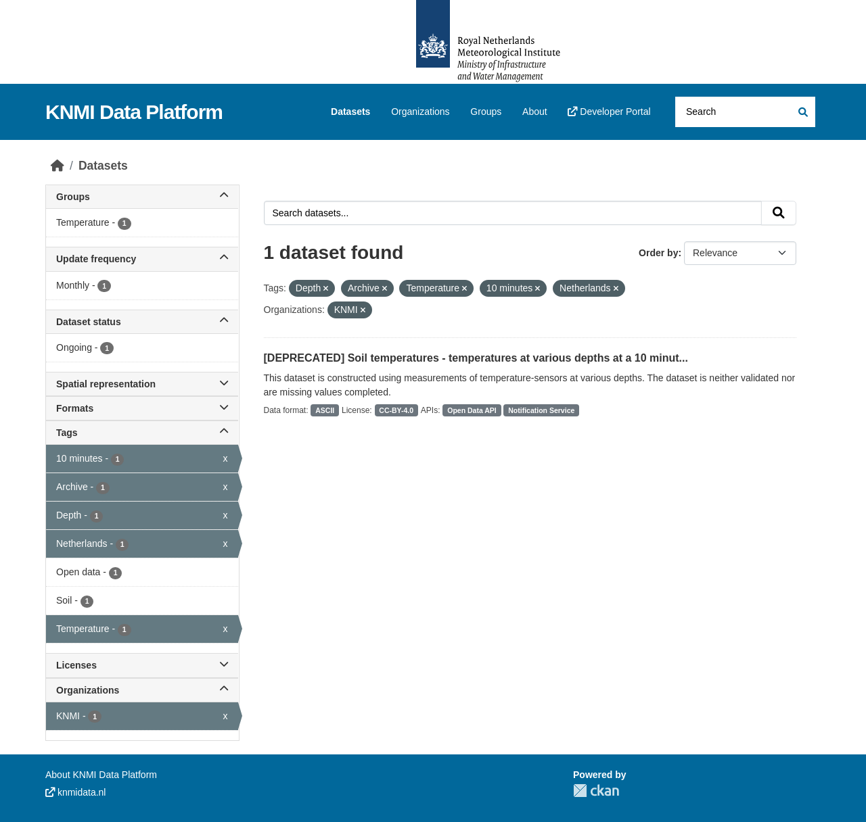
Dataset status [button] (142, 322)
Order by (658, 252)
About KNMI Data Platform (101, 774)
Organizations (420, 111)
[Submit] (802, 112)
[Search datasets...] (745, 112)
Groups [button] (142, 197)
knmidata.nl (75, 792)
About (534, 111)
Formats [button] (142, 408)
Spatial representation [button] (142, 384)
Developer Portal (609, 111)
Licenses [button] (142, 665)
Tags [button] (142, 433)
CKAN (596, 790)
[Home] (57, 165)
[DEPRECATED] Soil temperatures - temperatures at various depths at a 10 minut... (476, 358)
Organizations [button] (142, 690)
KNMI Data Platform (134, 112)
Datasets (350, 111)
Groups (485, 111)
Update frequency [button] (142, 259)
